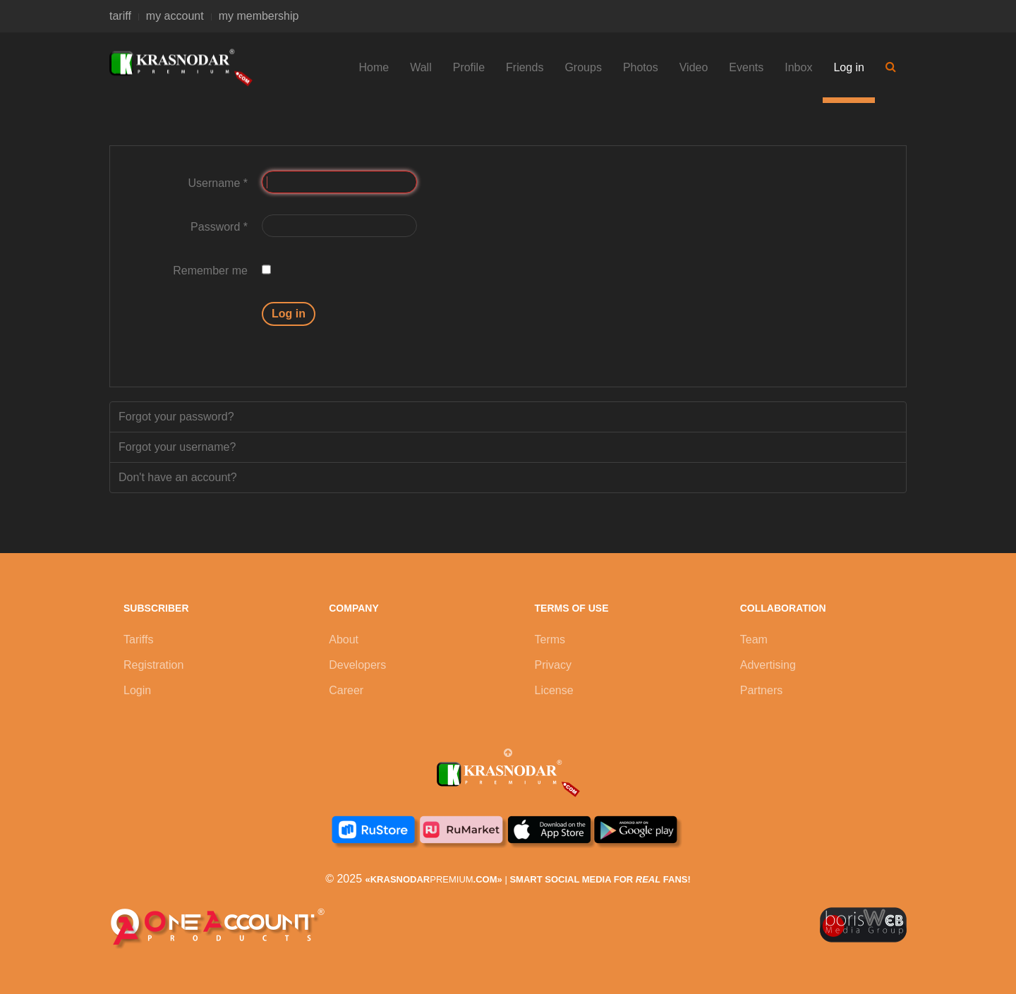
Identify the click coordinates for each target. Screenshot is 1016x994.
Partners (761, 690)
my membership (259, 16)
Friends (524, 67)
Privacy (553, 665)
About (343, 640)
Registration (153, 665)
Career (346, 690)
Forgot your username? (177, 447)
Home (374, 67)
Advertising (768, 665)
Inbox (798, 67)
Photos (640, 67)
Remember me (210, 271)
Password (219, 227)
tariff (120, 16)
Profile (469, 67)
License (554, 690)
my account (175, 16)
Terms (550, 640)
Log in (848, 67)
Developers (357, 665)
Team (754, 640)
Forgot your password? (176, 417)
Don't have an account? (178, 477)
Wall (421, 67)
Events (746, 67)
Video (693, 67)
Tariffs (138, 640)
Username (218, 183)
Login (137, 690)
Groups (582, 67)
